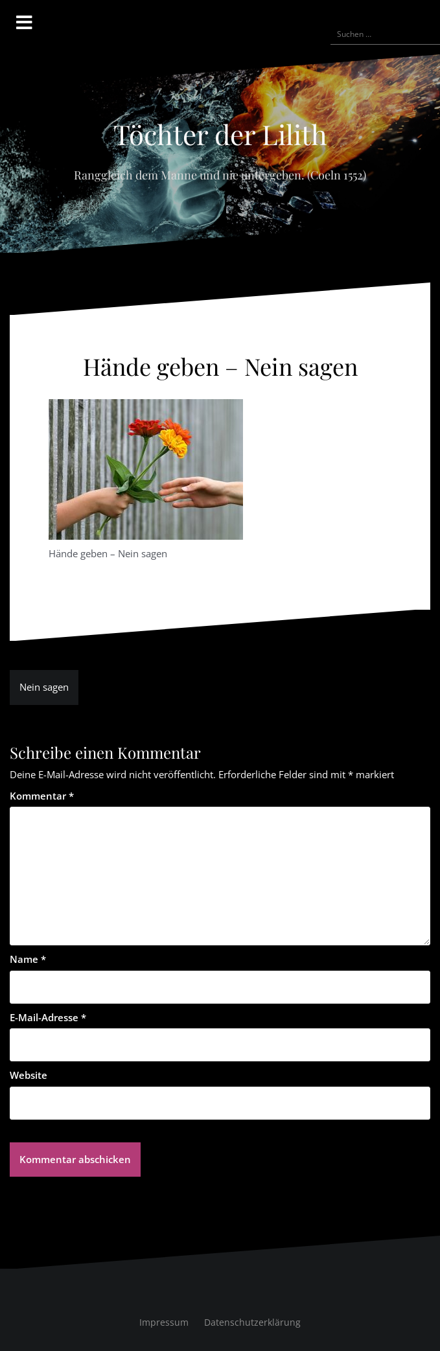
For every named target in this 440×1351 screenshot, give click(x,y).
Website (28, 1074)
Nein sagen (44, 686)
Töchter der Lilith (220, 134)
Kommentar (42, 795)
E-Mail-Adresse (48, 1017)
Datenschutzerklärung (252, 1322)
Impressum (164, 1322)
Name (28, 959)
